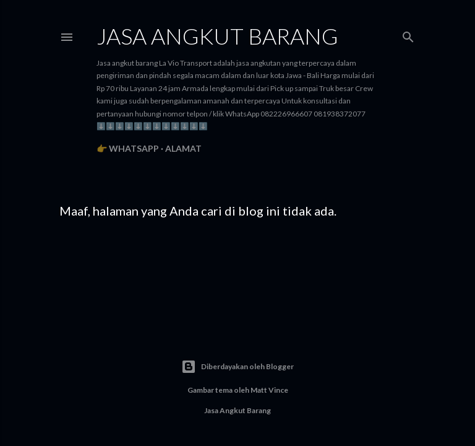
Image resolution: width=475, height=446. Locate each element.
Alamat (183, 148)
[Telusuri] (408, 34)
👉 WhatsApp (127, 148)
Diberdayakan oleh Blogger (237, 366)
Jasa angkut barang (217, 36)
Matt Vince (269, 390)
